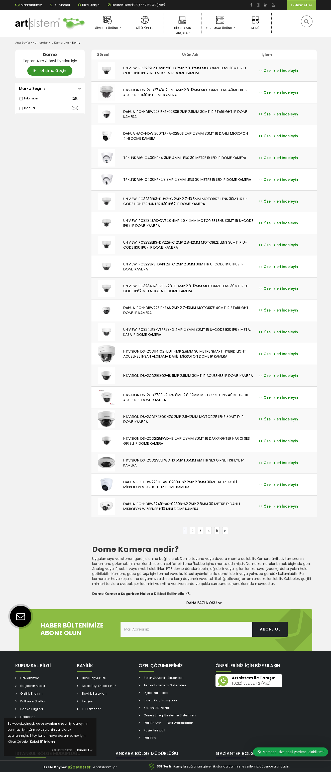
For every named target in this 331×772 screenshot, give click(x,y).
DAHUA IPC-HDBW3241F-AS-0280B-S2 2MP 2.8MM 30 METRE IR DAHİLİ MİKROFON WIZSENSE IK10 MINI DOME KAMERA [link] (181, 506)
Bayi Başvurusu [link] (94, 678)
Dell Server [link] (152, 722)
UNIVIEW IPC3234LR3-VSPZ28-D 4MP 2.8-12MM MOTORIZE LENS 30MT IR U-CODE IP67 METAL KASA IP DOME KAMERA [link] (186, 288)
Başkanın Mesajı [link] (33, 685)
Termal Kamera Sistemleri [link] (165, 685)
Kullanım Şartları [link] (33, 701)
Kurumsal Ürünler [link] (220, 23)
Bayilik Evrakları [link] (94, 693)
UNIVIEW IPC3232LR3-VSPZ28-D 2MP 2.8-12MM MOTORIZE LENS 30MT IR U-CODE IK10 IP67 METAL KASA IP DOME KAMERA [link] (185, 71)
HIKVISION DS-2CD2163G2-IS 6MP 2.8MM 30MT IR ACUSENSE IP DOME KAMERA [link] (188, 375)
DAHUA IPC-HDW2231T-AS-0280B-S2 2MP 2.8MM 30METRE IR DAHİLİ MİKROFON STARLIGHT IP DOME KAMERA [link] (180, 485)
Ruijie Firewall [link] (154, 730)
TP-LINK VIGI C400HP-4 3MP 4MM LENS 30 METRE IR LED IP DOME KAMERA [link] (184, 157)
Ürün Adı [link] (190, 54)
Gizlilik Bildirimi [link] (31, 693)
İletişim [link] (87, 701)
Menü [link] (255, 23)
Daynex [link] (60, 767)
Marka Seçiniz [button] (50, 88)
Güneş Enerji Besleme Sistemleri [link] (170, 715)
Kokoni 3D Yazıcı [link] (157, 707)
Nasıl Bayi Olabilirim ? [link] (99, 685)
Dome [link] (76, 43)
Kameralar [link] (40, 43)
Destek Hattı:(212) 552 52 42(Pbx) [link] (136, 5)
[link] (251, 5)
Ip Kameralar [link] (60, 43)
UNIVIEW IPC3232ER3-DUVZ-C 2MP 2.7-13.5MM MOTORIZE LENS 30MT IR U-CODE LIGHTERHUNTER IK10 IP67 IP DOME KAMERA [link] (185, 201)
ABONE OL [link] (270, 629)
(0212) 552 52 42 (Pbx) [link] (251, 683)
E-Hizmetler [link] (301, 5)
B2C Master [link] (79, 767)
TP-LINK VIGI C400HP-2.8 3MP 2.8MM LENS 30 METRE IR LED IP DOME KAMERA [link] (187, 179)
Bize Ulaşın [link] (88, 5)
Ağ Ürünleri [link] (145, 23)
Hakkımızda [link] (29, 678)
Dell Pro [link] (150, 737)
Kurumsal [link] (60, 5)
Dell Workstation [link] (180, 722)
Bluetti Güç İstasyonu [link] (160, 700)
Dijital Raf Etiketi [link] (156, 692)
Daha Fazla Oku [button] (204, 602)
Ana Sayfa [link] (22, 43)
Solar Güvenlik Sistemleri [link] (163, 677)
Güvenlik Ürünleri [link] (107, 23)
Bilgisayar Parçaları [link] (182, 25)
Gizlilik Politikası (61, 750)
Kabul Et (85, 750)
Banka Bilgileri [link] (31, 709)
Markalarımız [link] (28, 5)
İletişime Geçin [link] (50, 70)
